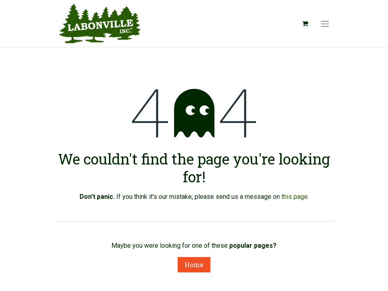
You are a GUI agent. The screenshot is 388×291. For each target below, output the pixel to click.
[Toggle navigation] (325, 23)
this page (294, 196)
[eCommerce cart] (305, 23)
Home (194, 264)
